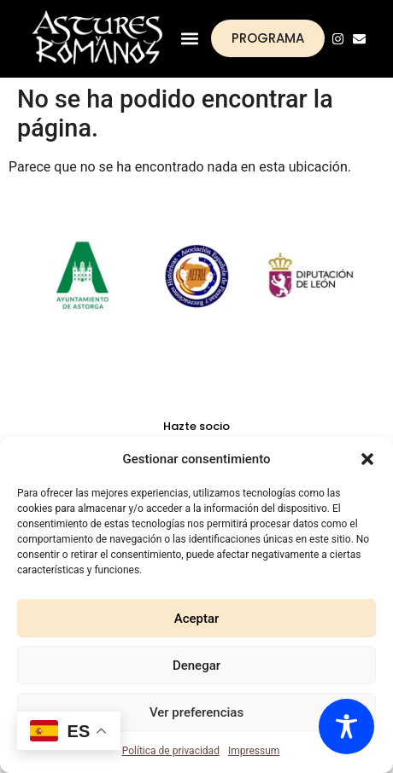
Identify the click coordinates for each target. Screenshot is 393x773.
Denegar (196, 665)
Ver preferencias (196, 712)
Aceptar (197, 618)
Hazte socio (196, 426)
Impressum (253, 751)
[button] (367, 459)
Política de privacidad (171, 751)
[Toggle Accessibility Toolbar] (346, 726)
